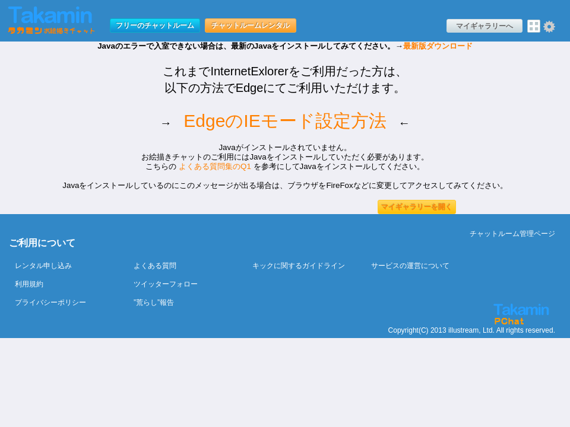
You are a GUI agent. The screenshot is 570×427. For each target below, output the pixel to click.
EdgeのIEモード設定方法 (284, 120)
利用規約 (29, 284)
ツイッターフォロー (166, 284)
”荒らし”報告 (154, 302)
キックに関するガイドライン (298, 266)
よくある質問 (155, 266)
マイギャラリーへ (484, 26)
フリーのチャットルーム (155, 25)
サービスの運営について (410, 266)
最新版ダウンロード (438, 46)
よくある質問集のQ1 (215, 166)
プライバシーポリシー (50, 302)
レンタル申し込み (43, 266)
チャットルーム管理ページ (512, 234)
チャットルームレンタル (250, 25)
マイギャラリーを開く (416, 207)
